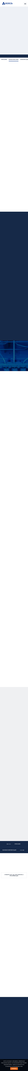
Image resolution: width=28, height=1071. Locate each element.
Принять (14, 1068)
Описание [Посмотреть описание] (4, 59)
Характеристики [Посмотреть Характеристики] (13, 59)
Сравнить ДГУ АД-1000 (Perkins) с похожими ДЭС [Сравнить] (14, 875)
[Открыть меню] (25, 3)
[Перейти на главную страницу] (8, 3)
